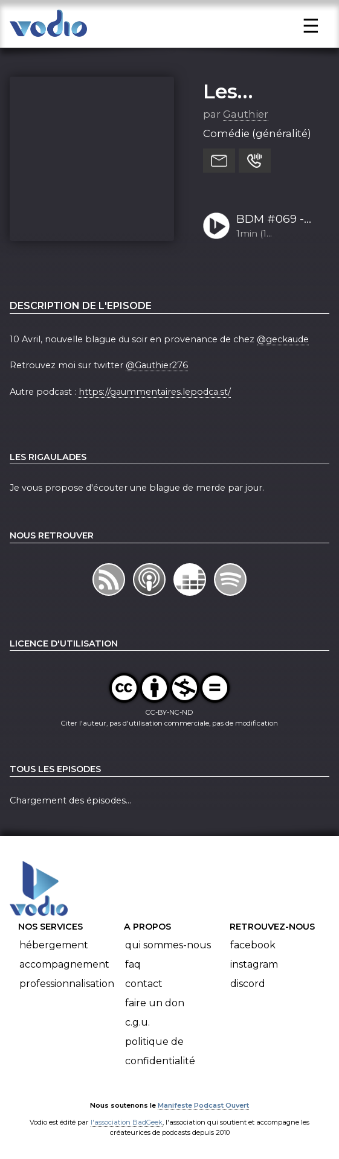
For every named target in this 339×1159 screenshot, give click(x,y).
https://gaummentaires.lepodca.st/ (155, 391)
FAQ (133, 964)
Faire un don (154, 1003)
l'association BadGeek (127, 1122)
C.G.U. (137, 1022)
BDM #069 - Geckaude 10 (271, 220)
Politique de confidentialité (160, 1051)
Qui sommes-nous (168, 945)
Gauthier (245, 114)
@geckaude (283, 339)
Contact (144, 983)
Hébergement (53, 945)
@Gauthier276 (157, 365)
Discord (247, 983)
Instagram (254, 964)
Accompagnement (64, 964)
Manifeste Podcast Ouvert (203, 1105)
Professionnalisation (66, 983)
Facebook (253, 945)
